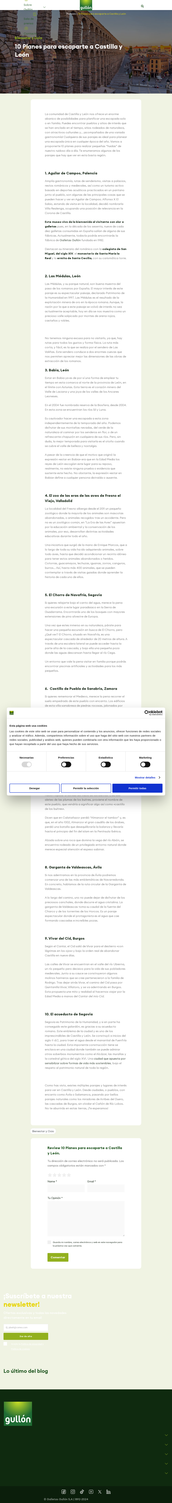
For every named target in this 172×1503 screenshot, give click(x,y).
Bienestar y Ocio (28, 38)
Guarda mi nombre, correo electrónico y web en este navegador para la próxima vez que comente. (87, 1244)
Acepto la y (27, 1346)
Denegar (34, 788)
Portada (71, 13)
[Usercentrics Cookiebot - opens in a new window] (147, 713)
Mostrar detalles (145, 777)
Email (91, 1181)
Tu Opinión (55, 1198)
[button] (142, 6)
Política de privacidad (31, 1344)
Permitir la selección (86, 788)
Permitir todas (137, 788)
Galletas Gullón (70, 240)
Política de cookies (20, 1349)
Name (52, 1181)
